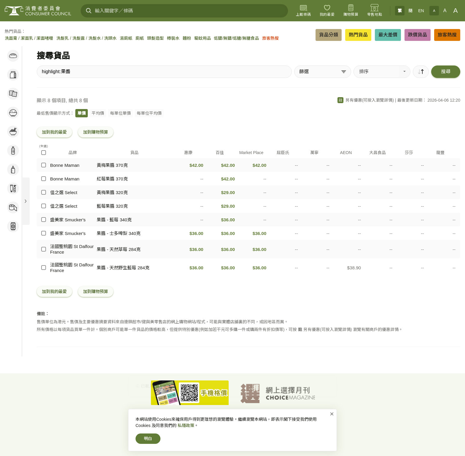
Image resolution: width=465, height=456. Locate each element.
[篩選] (322, 71)
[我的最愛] (327, 11)
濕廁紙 (126, 38)
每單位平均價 (149, 113)
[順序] (421, 71)
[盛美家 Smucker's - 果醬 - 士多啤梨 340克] (43, 233)
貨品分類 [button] (328, 34)
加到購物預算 (95, 132)
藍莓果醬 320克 (112, 206)
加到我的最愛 (54, 132)
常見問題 (308, 419)
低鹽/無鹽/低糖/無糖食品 (236, 38)
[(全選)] (43, 152)
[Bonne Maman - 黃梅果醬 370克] (43, 165)
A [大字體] (455, 10)
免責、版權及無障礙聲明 (273, 419)
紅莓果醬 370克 (112, 178)
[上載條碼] (303, 11)
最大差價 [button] (387, 34)
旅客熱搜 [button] (447, 34)
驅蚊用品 (202, 38)
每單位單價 (120, 113)
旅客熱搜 (270, 38)
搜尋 (445, 71)
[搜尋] (88, 10)
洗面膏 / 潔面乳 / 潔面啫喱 (29, 38)
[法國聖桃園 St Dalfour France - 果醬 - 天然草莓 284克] (43, 249)
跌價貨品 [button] (417, 34)
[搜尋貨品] (164, 71)
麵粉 (187, 38)
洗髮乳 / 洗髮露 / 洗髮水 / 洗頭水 (86, 38)
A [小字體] (434, 10)
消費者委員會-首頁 (165, 419)
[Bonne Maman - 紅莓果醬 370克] (43, 178)
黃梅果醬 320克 (112, 192)
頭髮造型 (155, 38)
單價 (81, 113)
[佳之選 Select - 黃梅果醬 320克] (43, 192)
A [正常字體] (445, 10)
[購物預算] (351, 11)
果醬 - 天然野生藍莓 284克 (123, 267)
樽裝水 (173, 38)
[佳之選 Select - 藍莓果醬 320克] (43, 206)
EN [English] (421, 10)
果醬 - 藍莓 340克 (114, 219)
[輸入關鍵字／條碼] (184, 10)
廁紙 (140, 38)
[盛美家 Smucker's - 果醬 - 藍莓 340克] (43, 219)
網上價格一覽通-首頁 (205, 419)
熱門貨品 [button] (358, 34)
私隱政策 (237, 419)
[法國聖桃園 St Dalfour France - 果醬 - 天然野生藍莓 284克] (43, 267)
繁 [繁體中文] (400, 10)
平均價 (98, 113)
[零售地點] (374, 11)
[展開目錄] (25, 201)
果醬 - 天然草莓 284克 (119, 249)
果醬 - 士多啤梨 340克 (119, 233)
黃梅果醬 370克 (112, 165)
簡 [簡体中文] (410, 10)
